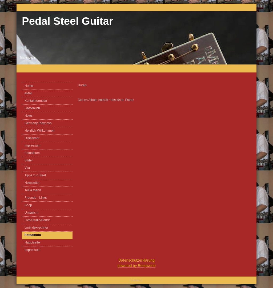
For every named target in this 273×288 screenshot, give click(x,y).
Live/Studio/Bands (37, 220)
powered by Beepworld (136, 265)
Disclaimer (32, 138)
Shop (28, 205)
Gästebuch (32, 108)
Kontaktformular (36, 101)
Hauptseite (32, 242)
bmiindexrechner (36, 227)
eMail (28, 93)
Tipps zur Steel (35, 175)
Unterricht (31, 212)
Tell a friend (33, 190)
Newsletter (32, 183)
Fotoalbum (32, 153)
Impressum (32, 145)
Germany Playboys (38, 123)
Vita (27, 168)
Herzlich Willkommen (39, 130)
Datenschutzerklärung (136, 260)
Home (29, 86)
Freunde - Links (36, 198)
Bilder (29, 160)
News (29, 115)
